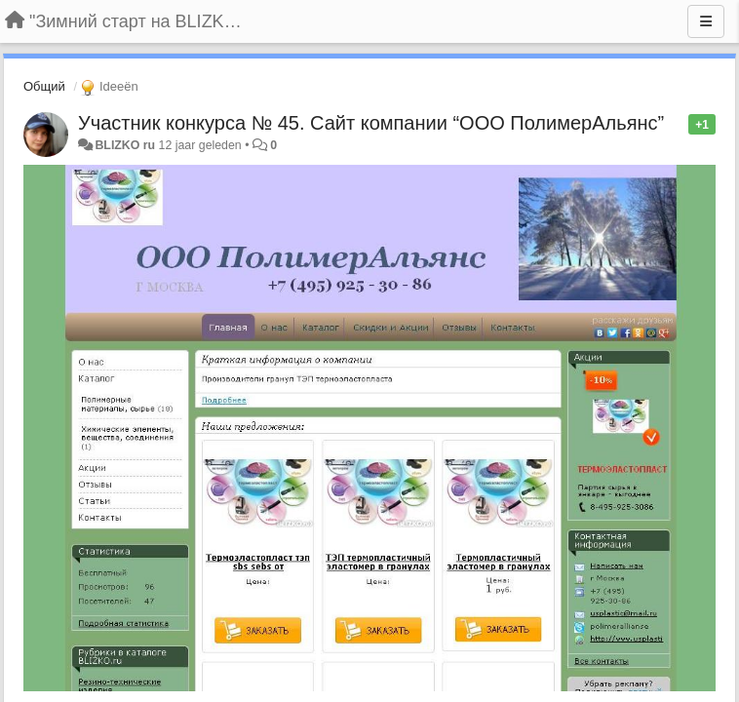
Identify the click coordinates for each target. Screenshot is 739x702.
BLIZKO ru (126, 145)
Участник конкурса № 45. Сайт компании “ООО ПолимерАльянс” (371, 123)
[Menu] (705, 21)
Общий (44, 86)
